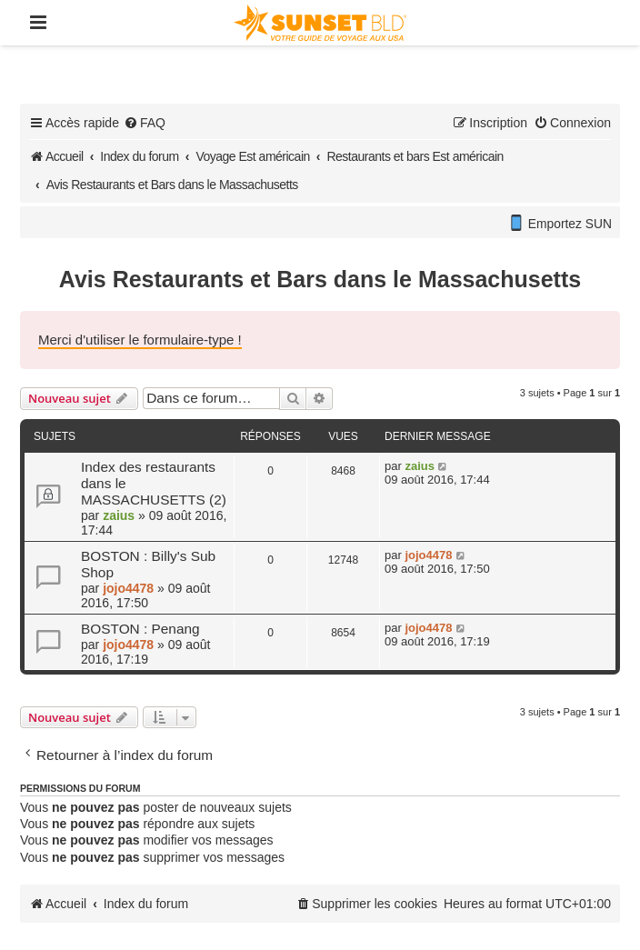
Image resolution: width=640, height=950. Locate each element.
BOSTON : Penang (140, 628)
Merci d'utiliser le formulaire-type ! (140, 339)
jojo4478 (128, 588)
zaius (119, 515)
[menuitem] (144, 122)
